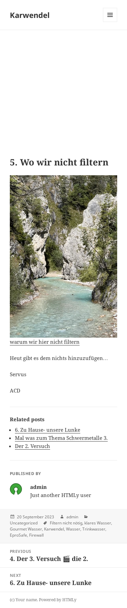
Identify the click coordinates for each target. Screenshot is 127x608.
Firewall (36, 535)
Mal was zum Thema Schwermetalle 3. (61, 437)
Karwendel (30, 15)
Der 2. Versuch (32, 446)
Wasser (73, 529)
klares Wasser (97, 523)
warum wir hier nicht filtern (45, 341)
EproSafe (18, 535)
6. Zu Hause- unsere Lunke (47, 429)
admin (72, 517)
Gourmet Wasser (26, 529)
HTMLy (69, 600)
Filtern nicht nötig (66, 523)
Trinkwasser (93, 529)
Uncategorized (24, 523)
